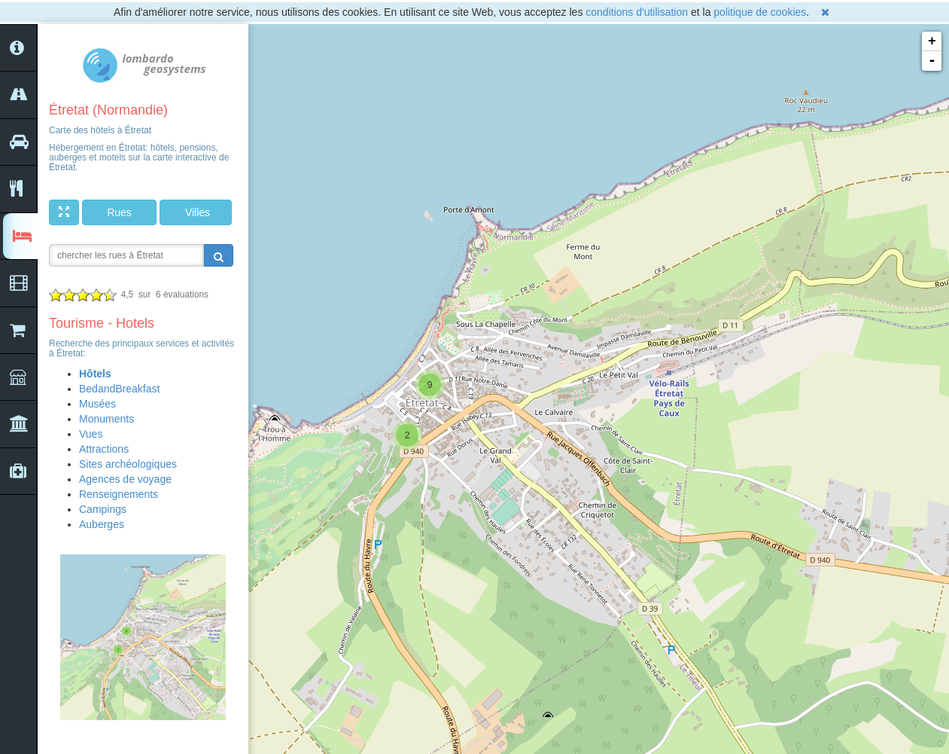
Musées (97, 404)
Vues (90, 434)
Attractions (104, 449)
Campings (102, 509)
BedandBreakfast (119, 389)
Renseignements (118, 494)
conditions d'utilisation (637, 12)
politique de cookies (759, 12)
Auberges (101, 524)
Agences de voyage (125, 479)
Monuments (106, 419)
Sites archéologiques (128, 464)
